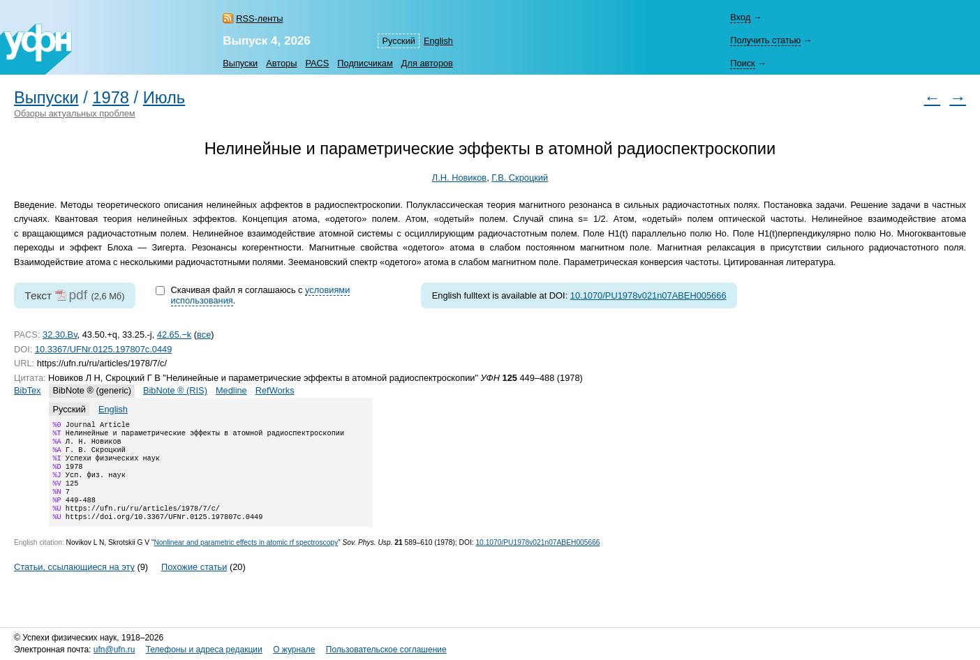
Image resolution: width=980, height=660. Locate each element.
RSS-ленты (259, 18)
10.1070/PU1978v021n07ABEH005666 (648, 295)
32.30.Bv (60, 334)
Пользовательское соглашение (386, 649)
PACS (317, 63)
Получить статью (765, 40)
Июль (164, 98)
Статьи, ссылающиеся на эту (74, 583)
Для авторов (427, 63)
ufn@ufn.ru (114, 649)
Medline (231, 390)
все (204, 334)
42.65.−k (174, 334)
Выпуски (240, 63)
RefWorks (275, 390)
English (438, 41)
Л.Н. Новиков (459, 177)
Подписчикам (364, 63)
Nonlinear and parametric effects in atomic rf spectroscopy (246, 559)
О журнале (294, 649)
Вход (740, 17)
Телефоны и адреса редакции (204, 649)
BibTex (27, 390)
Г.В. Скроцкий (519, 177)
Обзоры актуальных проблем (74, 113)
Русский (398, 41)
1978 (110, 98)
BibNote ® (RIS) (175, 390)
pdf (77, 294)
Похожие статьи (194, 583)
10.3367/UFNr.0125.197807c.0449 (103, 349)
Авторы (281, 63)
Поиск (742, 63)
